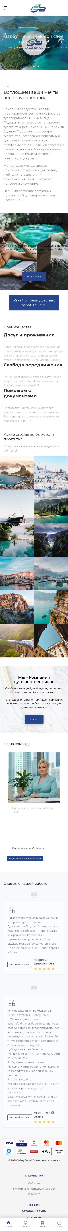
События (34, 1183)
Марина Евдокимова (44, 961)
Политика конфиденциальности (34, 1188)
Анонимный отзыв (44, 1114)
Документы (34, 1194)
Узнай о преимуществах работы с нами (34, 302)
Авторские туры (34, 1211)
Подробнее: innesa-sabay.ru (25, 858)
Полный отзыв (19, 964)
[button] (29, 66)
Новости (34, 1204)
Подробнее (34, 276)
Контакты (34, 1217)
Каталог (34, 719)
